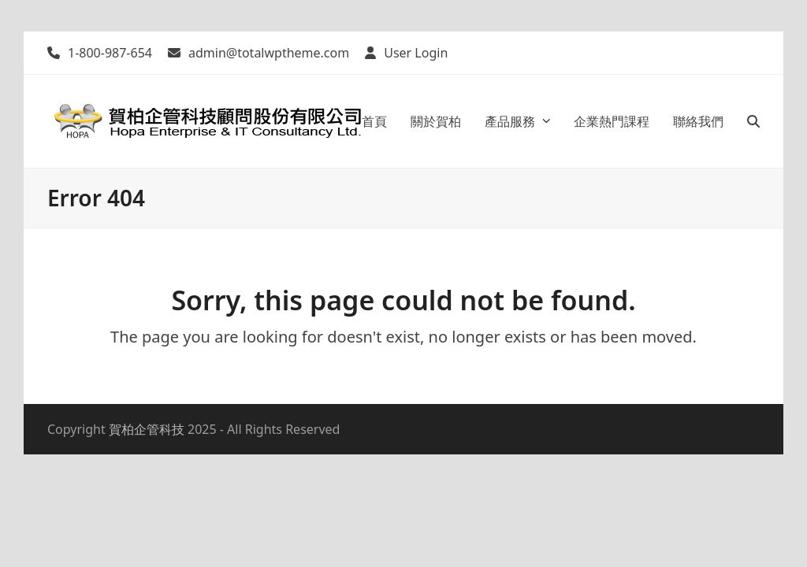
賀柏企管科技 (146, 429)
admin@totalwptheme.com (268, 52)
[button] (753, 121)
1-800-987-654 (110, 52)
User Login (416, 52)
